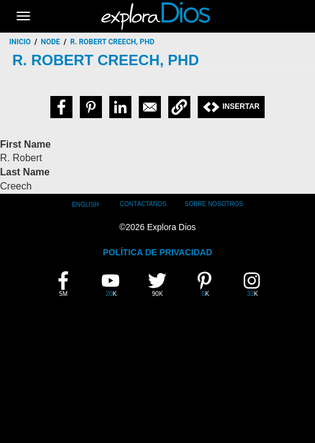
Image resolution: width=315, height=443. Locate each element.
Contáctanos (143, 204)
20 (115, 284)
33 (256, 284)
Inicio (20, 42)
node (50, 42)
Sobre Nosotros (214, 204)
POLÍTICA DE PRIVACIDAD (157, 252)
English (85, 204)
